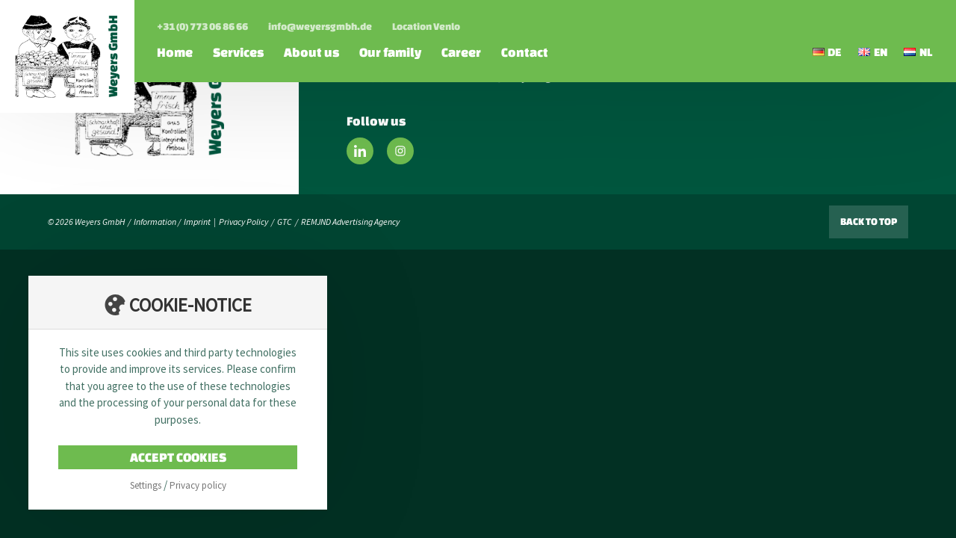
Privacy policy (198, 485)
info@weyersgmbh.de (320, 26)
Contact (524, 52)
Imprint (197, 221)
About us (311, 52)
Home (175, 52)
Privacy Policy (243, 221)
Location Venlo (426, 26)
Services (238, 52)
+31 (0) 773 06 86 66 (202, 26)
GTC (284, 221)
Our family (390, 52)
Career (461, 52)
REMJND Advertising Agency (350, 221)
